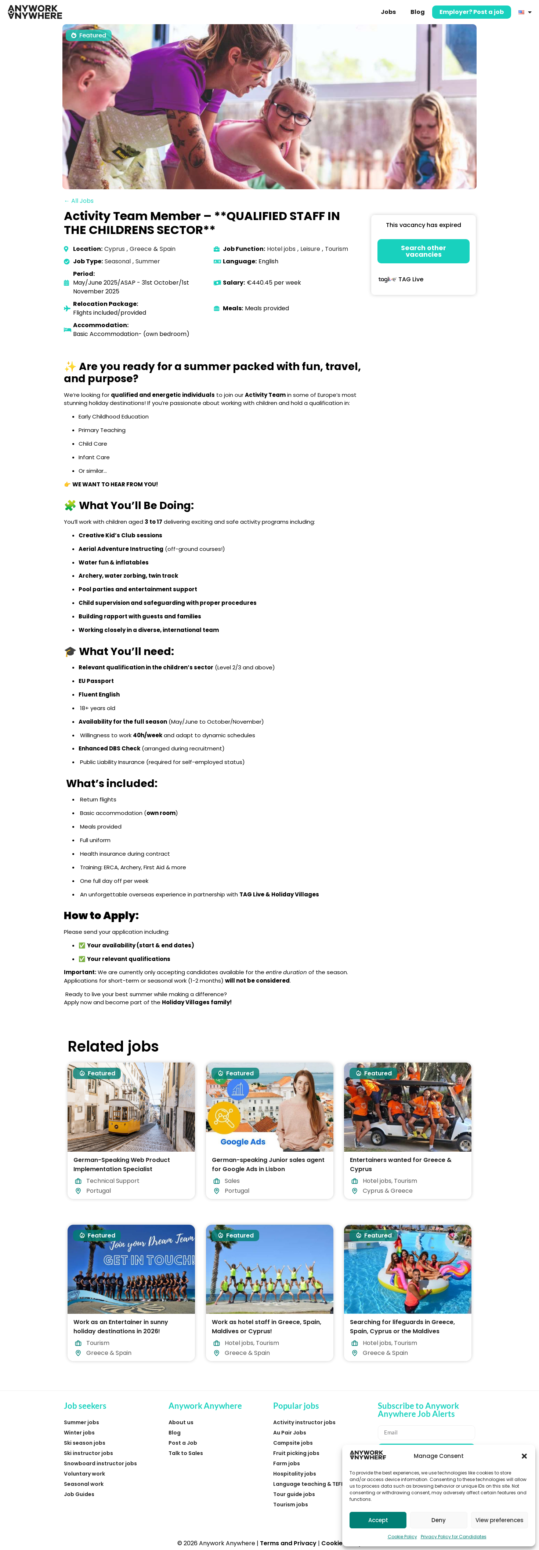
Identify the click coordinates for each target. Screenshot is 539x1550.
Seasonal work (84, 1484)
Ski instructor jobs (88, 1453)
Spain (168, 249)
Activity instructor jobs (304, 1422)
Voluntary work (84, 1473)
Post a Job (183, 1443)
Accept (378, 1520)
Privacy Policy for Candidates (453, 1536)
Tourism (336, 249)
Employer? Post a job (471, 12)
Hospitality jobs (294, 1473)
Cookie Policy (402, 1536)
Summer (147, 261)
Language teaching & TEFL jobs (315, 1484)
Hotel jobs (281, 249)
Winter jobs (79, 1432)
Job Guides (79, 1494)
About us (181, 1422)
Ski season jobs (84, 1443)
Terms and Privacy (288, 1543)
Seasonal (118, 261)
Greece (141, 249)
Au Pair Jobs (289, 1432)
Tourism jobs (290, 1504)
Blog (417, 12)
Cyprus (114, 249)
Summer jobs (81, 1422)
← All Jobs (79, 201)
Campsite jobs (293, 1443)
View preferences (499, 1520)
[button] (524, 1456)
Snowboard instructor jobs (100, 1463)
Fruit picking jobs (296, 1453)
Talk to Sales (186, 1453)
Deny (438, 1520)
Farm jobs (286, 1463)
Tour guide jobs (294, 1494)
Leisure (310, 249)
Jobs (388, 12)
